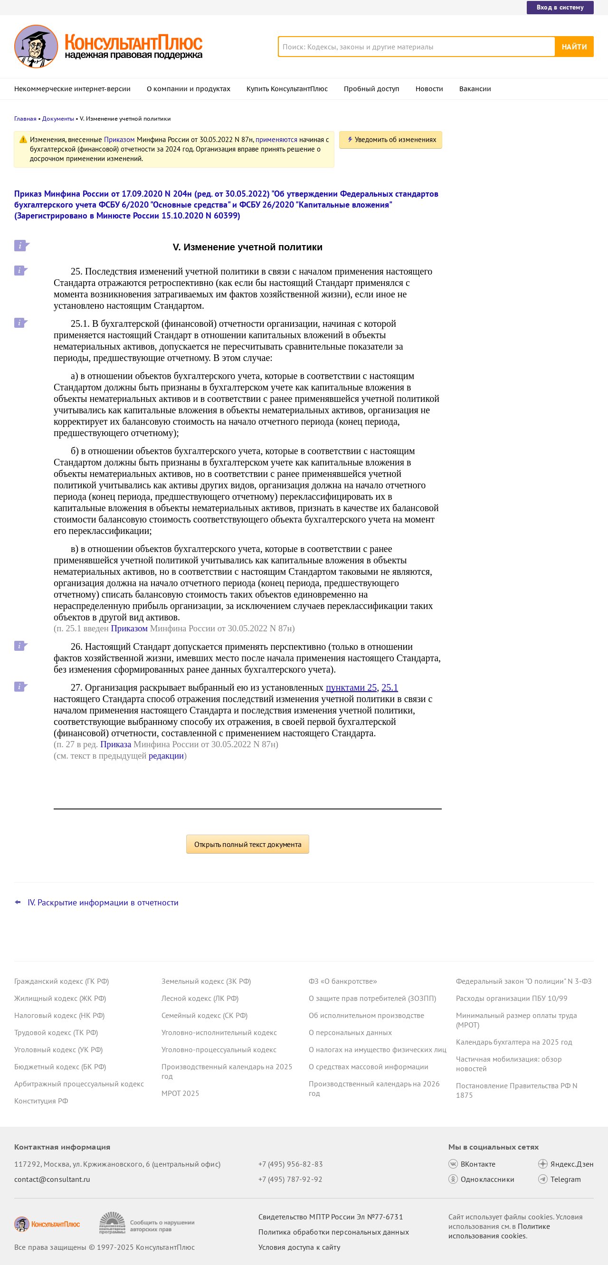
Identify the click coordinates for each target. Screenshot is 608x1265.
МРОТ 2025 (181, 1093)
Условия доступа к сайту (299, 1247)
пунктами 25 (351, 687)
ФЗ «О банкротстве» (343, 981)
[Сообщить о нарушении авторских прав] (148, 1223)
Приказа (115, 744)
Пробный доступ (371, 89)
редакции (166, 756)
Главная (25, 118)
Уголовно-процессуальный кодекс (219, 1049)
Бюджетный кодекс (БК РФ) (60, 1066)
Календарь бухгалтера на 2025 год (514, 1041)
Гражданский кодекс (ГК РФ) (61, 981)
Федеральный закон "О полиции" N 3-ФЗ (524, 981)
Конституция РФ (41, 1100)
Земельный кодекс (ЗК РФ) (206, 981)
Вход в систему (560, 7)
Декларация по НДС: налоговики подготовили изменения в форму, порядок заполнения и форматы (514, 238)
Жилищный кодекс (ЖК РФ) (60, 998)
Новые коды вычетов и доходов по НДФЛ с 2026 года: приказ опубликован (517, 186)
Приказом (119, 139)
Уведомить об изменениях (396, 139)
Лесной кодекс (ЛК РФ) (200, 998)
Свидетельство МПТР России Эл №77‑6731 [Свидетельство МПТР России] (330, 1216)
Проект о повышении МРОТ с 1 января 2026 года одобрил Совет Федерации (522, 285)
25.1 (389, 687)
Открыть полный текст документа (248, 844)
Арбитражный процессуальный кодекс (79, 1083)
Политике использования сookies (499, 1230)
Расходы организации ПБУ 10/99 (512, 998)
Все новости (481, 362)
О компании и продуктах (188, 89)
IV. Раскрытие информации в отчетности (103, 902)
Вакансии (475, 89)
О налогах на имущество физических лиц (377, 1049)
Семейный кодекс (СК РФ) (204, 1015)
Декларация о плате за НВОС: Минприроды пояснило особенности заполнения (520, 332)
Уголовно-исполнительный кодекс (219, 1032)
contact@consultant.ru (52, 1179)
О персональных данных (350, 1032)
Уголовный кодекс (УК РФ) (58, 1049)
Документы (58, 118)
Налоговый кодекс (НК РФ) (59, 1015)
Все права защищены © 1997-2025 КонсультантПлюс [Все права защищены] (104, 1247)
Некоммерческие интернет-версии (72, 89)
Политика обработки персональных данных (333, 1231)
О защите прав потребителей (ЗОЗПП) (372, 998)
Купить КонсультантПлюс (287, 89)
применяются (276, 139)
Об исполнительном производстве (366, 1015)
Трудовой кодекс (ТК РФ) (56, 1032)
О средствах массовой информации (368, 1066)
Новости (429, 89)
